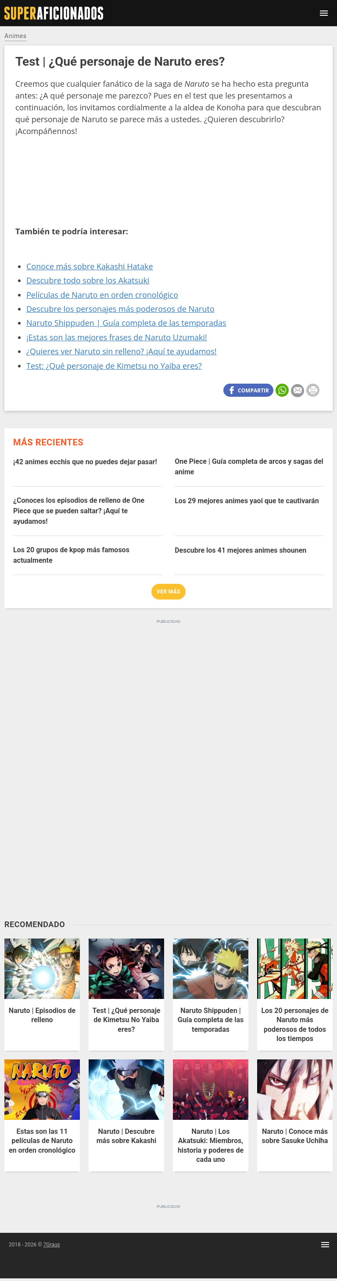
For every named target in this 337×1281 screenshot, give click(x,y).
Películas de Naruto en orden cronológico (102, 294)
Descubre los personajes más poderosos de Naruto (120, 308)
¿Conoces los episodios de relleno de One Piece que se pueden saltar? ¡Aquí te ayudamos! (78, 511)
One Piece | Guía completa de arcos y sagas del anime (249, 466)
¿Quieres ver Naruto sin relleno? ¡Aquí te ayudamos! (121, 351)
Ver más (168, 592)
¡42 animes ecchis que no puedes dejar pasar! (85, 462)
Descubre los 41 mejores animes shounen (240, 550)
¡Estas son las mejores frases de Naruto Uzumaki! (116, 337)
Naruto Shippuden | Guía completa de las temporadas (126, 323)
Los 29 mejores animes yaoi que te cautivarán (247, 501)
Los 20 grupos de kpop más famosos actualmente (71, 555)
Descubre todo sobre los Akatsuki (87, 280)
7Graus (51, 1245)
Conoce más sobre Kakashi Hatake (89, 266)
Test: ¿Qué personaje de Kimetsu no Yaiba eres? (114, 365)
